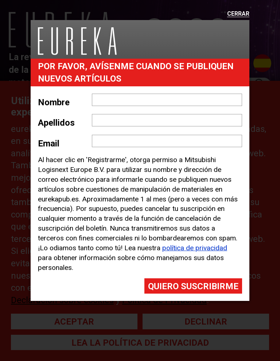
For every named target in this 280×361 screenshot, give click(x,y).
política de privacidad (194, 248)
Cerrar (238, 14)
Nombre (54, 102)
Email (48, 143)
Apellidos (56, 123)
